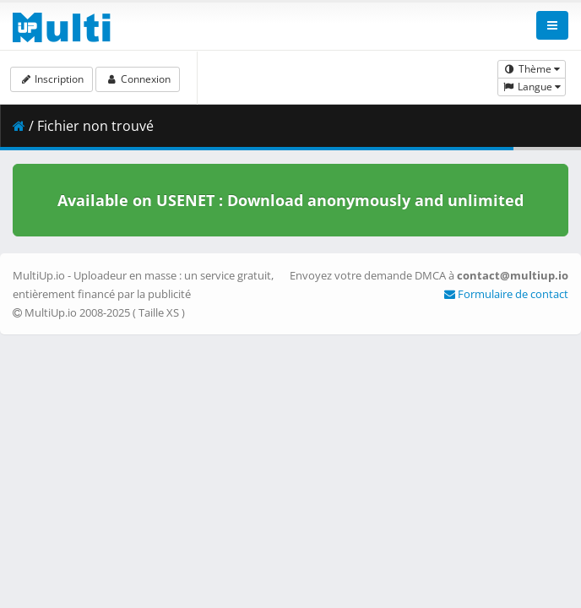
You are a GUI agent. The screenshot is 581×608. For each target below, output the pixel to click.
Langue (531, 86)
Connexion (137, 79)
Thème (531, 69)
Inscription (51, 79)
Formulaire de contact (506, 293)
